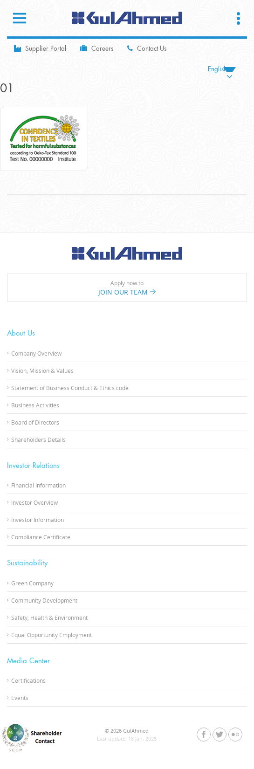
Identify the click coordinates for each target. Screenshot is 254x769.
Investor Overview (34, 502)
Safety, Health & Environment (49, 617)
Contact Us (146, 48)
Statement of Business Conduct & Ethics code (70, 387)
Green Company (32, 583)
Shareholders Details (38, 439)
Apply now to (127, 288)
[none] (221, 69)
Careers (96, 48)
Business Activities (35, 405)
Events (19, 697)
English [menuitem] (217, 69)
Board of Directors (35, 422)
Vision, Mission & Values (42, 370)
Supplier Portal (40, 48)
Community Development (44, 600)
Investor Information (37, 519)
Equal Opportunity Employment (51, 635)
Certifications (28, 680)
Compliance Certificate (40, 537)
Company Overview (36, 353)
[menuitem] (221, 69)
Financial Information (38, 485)
